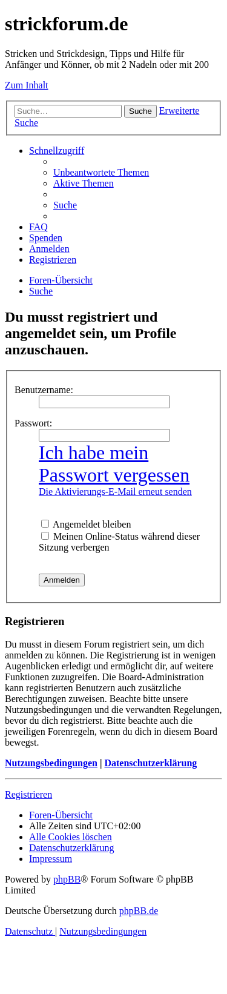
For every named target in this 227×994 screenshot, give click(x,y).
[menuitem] (101, 172)
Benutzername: (44, 390)
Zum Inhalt (26, 85)
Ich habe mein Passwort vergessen (114, 464)
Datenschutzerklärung (150, 763)
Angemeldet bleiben (86, 524)
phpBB (67, 879)
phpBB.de (138, 911)
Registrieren (28, 794)
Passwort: (33, 423)
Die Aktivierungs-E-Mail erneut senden (115, 491)
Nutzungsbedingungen (51, 763)
